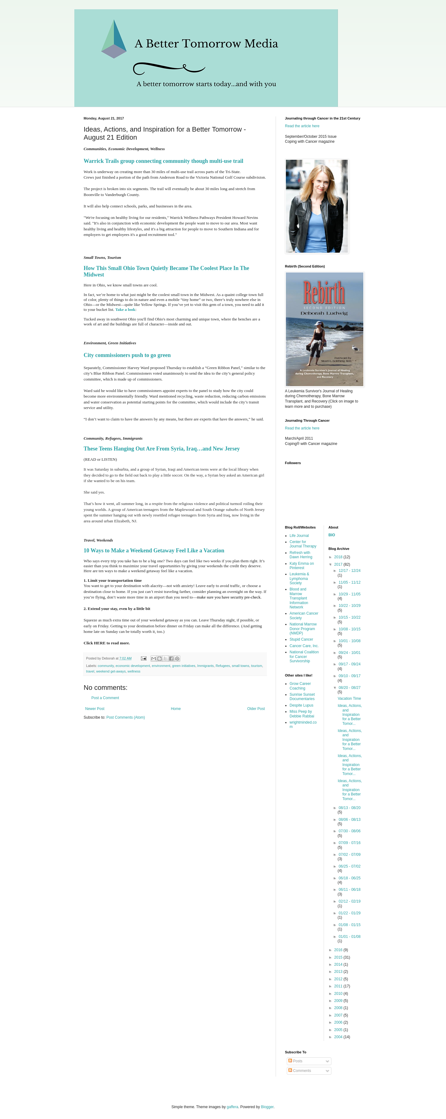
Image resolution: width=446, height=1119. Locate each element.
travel (90, 671)
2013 (338, 971)
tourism (256, 666)
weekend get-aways (110, 671)
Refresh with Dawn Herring (301, 555)
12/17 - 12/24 (350, 570)
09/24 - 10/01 (350, 653)
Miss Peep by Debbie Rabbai (302, 713)
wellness (134, 671)
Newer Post (94, 709)
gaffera (232, 1107)
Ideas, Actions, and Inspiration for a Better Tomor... (350, 714)
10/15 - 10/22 (350, 617)
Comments (299, 1071)
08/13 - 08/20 (350, 808)
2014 (338, 964)
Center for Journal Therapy (303, 544)
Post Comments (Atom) (125, 717)
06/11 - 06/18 (350, 889)
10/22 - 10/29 (350, 605)
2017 (338, 564)
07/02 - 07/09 (350, 854)
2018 (338, 557)
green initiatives (183, 666)
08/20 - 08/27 (350, 688)
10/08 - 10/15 (350, 629)
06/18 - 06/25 (350, 878)
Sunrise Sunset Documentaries (302, 696)
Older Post (256, 709)
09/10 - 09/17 (350, 676)
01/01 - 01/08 (350, 936)
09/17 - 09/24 (350, 664)
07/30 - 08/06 (350, 831)
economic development (133, 666)
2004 (338, 1037)
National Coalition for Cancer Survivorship (304, 656)
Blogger (267, 1107)
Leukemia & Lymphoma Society (299, 578)
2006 (338, 1022)
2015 (338, 957)
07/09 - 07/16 (350, 843)
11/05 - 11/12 (350, 582)
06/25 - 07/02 (350, 866)
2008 (338, 1008)
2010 (338, 993)
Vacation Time (349, 698)
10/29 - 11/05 (350, 594)
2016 (338, 950)
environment (161, 666)
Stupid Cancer (301, 639)
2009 (338, 1001)
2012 (338, 979)
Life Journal (299, 535)
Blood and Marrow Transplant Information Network (299, 598)
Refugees (223, 666)
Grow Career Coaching (300, 685)
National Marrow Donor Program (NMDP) (303, 628)
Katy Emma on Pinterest (302, 565)
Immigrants (205, 666)
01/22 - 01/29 (350, 913)
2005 (338, 1030)
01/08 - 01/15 (350, 925)
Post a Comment (105, 698)
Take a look (125, 309)
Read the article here (302, 126)
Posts (295, 1061)
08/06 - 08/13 (350, 819)
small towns (240, 666)
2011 (338, 986)
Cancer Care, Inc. (304, 646)
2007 (338, 1015)
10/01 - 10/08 (350, 641)
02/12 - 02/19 (350, 901)
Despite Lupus (301, 705)
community (106, 666)
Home (176, 709)
